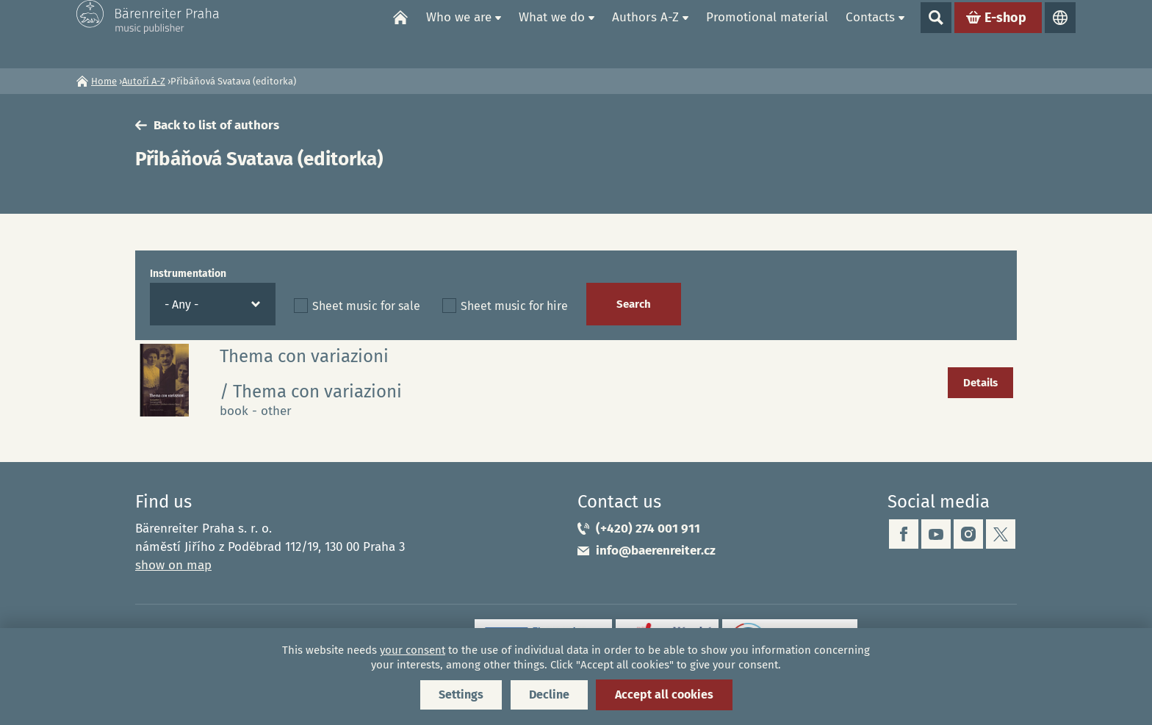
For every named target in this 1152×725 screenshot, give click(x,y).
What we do (552, 33)
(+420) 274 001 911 (648, 528)
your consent (412, 650)
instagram (968, 534)
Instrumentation (188, 273)
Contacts (870, 33)
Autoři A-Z (143, 81)
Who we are (459, 33)
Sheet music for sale (366, 306)
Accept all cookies (664, 694)
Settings (461, 694)
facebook (903, 534)
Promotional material (767, 33)
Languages (1060, 33)
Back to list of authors (216, 125)
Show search (936, 33)
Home (400, 34)
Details (980, 382)
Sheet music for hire (514, 306)
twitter (1000, 534)
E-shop (1005, 34)
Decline (549, 694)
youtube (936, 534)
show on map (173, 565)
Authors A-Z (645, 33)
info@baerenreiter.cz (656, 550)
